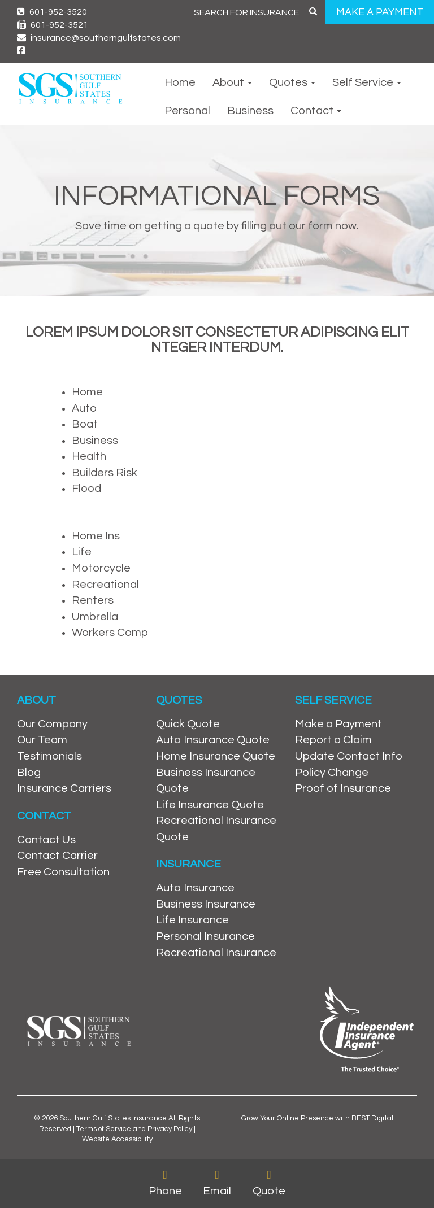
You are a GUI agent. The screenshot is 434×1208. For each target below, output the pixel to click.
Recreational (105, 584)
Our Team (42, 739)
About (232, 82)
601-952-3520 (52, 11)
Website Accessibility (117, 1139)
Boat (85, 424)
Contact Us (46, 839)
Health (89, 456)
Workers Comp (110, 632)
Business (250, 110)
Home (180, 82)
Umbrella (95, 616)
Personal (187, 110)
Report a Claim (333, 739)
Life (82, 551)
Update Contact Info (348, 756)
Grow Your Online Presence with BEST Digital (317, 1118)
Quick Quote (188, 724)
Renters (93, 600)
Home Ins (96, 536)
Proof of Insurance (343, 788)
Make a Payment (338, 724)
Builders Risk (104, 472)
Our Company (52, 724)
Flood (86, 488)
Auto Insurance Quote (213, 739)
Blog (29, 772)
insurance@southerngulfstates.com (99, 37)
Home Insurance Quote (215, 756)
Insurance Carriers (64, 788)
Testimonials (49, 756)
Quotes (292, 82)
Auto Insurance (195, 887)
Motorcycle (101, 568)
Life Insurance (192, 920)
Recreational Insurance (216, 952)
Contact (315, 110)
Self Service (366, 82)
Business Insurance (205, 904)
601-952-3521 (52, 24)
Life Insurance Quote (210, 804)
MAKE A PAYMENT (380, 12)
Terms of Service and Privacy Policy (134, 1129)
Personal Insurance (205, 936)
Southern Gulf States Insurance (113, 1118)
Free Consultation (63, 872)
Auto (84, 408)
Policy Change (331, 772)
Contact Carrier (57, 855)
